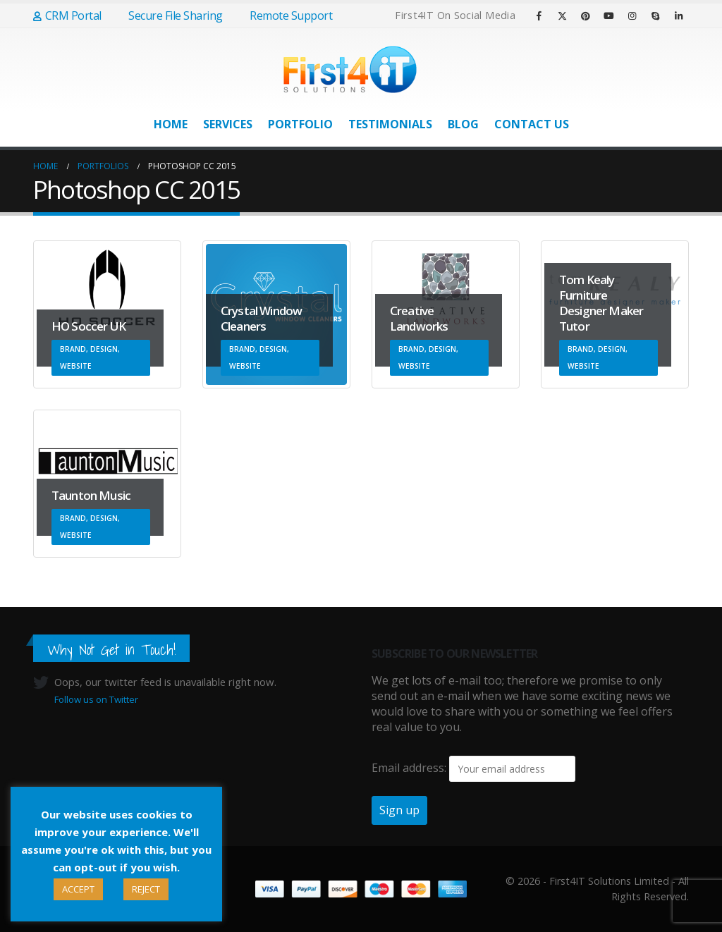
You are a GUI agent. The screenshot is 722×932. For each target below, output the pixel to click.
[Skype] (655, 15)
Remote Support (285, 15)
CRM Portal (67, 15)
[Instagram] (632, 15)
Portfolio (300, 124)
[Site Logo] (350, 69)
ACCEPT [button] (78, 889)
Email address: (409, 767)
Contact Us (531, 124)
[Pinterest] (585, 15)
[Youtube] (608, 15)
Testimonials (390, 124)
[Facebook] (539, 15)
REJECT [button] (146, 889)
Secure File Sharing (169, 15)
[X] (562, 15)
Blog (463, 124)
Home (171, 124)
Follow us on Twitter (96, 699)
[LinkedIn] (678, 15)
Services (227, 124)
